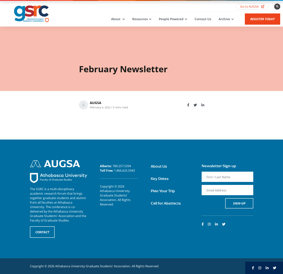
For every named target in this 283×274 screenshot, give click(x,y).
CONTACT (42, 232)
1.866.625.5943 (124, 170)
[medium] (203, 224)
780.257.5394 (122, 166)
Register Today (262, 19)
